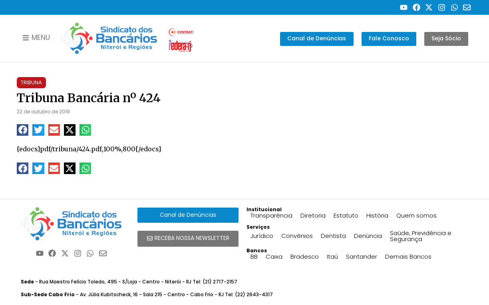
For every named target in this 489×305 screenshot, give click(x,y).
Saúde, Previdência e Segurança (420, 236)
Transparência (271, 215)
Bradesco (304, 256)
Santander (361, 256)
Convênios (297, 236)
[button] (22, 130)
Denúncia (368, 236)
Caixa (274, 256)
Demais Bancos (408, 256)
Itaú (332, 256)
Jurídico (261, 236)
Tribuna (31, 82)
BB (254, 256)
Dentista (333, 236)
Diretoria (313, 215)
